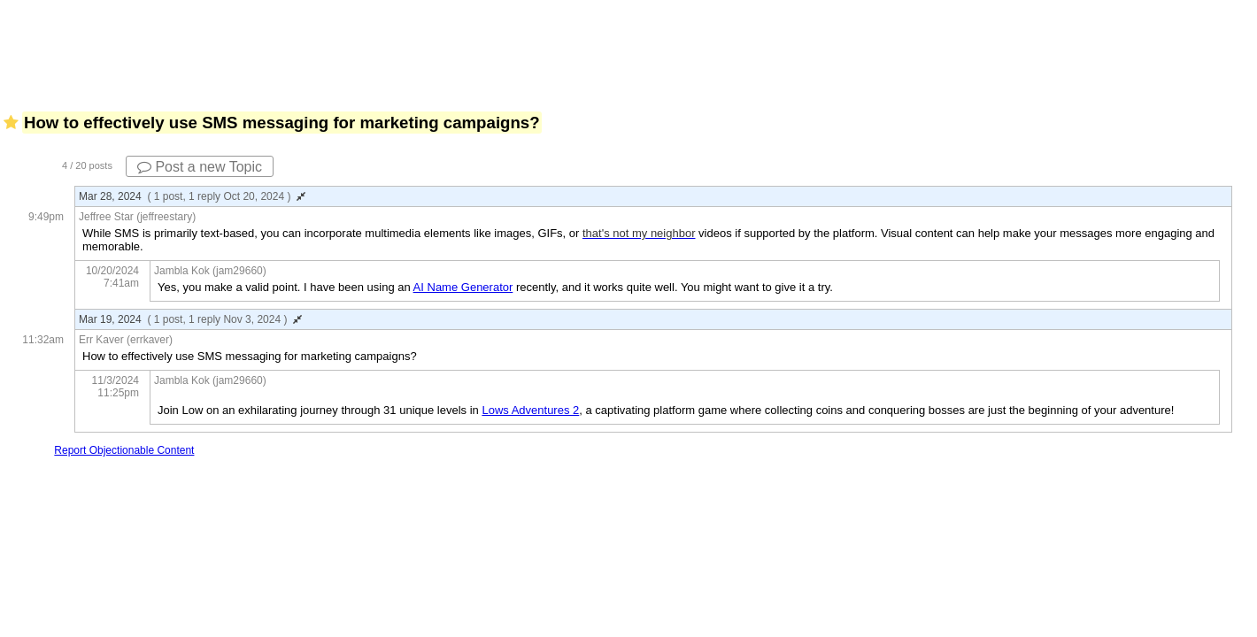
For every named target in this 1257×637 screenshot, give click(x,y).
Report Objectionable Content (124, 450)
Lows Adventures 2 (530, 410)
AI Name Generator (463, 287)
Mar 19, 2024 (190, 319)
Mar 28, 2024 (192, 196)
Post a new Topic (199, 166)
